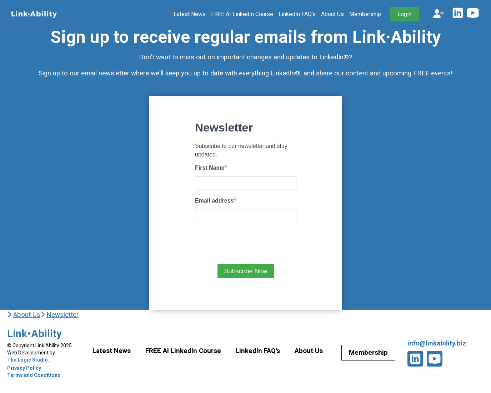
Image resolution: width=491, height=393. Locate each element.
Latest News (190, 14)
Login (404, 14)
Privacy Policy (24, 368)
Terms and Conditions (33, 375)
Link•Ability (34, 334)
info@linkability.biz (436, 343)
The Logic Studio (27, 360)
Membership (365, 14)
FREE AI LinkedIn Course (242, 14)
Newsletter (62, 315)
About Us (332, 14)
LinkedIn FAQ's (297, 14)
